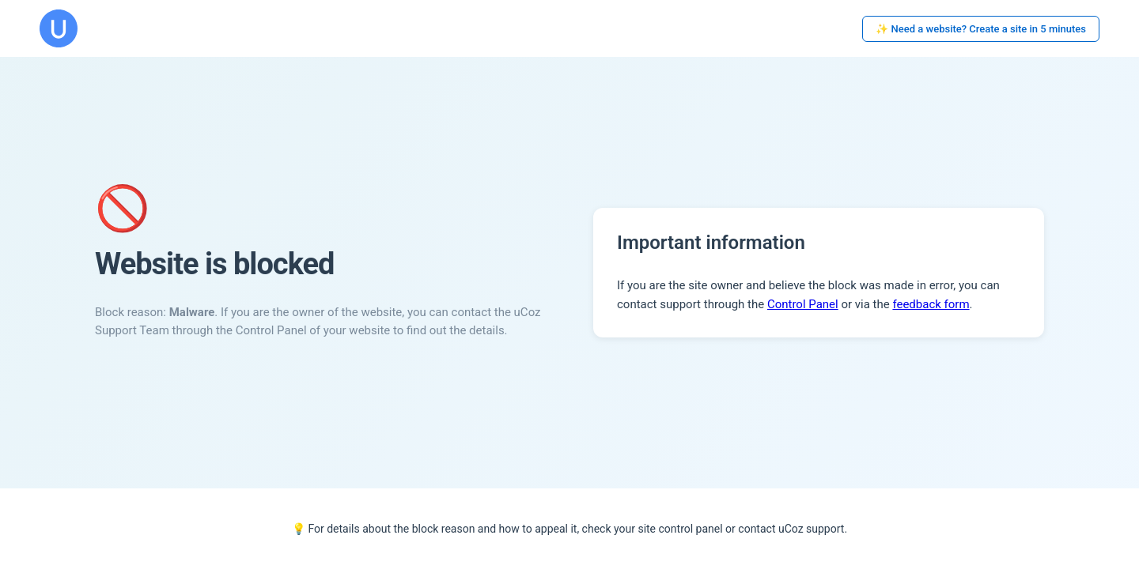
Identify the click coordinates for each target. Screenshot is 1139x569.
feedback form (930, 304)
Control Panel (802, 304)
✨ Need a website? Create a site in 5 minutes (981, 29)
